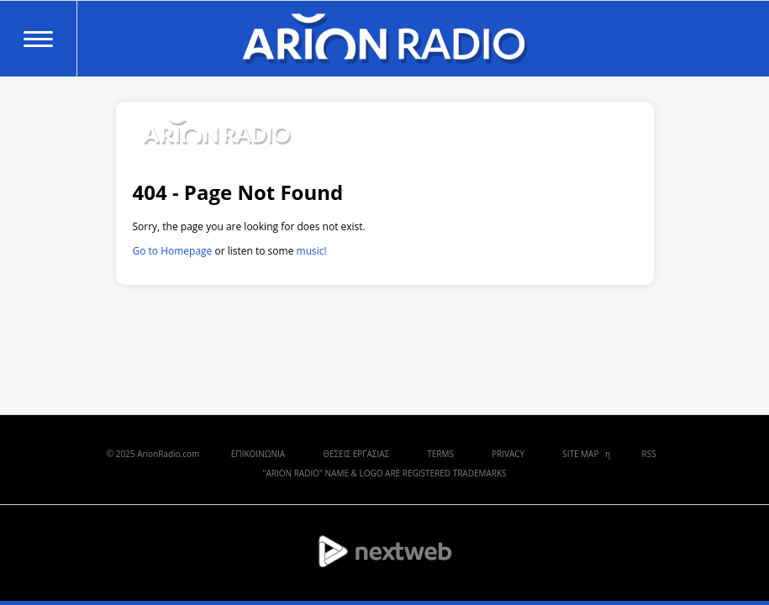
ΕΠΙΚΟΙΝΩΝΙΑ (258, 454)
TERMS (440, 454)
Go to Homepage (173, 251)
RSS (649, 454)
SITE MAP (580, 454)
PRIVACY (508, 454)
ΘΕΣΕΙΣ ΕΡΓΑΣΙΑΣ (356, 454)
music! (312, 251)
